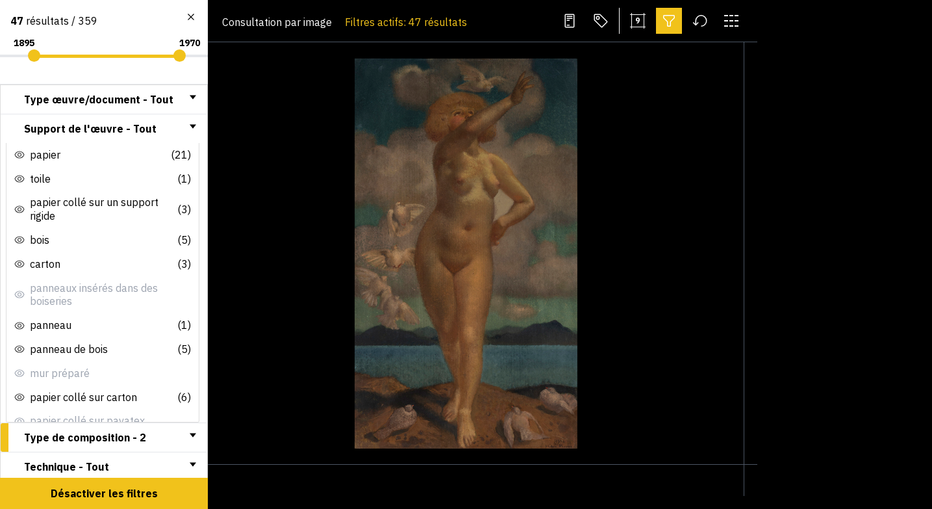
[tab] (104, 99)
